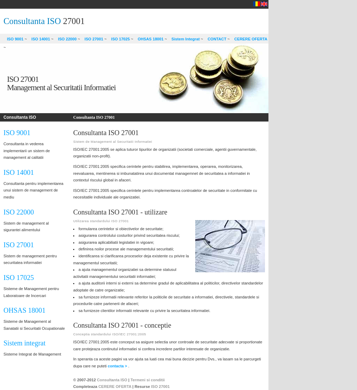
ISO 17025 (120, 39)
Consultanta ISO (32, 21)
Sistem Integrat (186, 39)
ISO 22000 (67, 39)
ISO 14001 (40, 39)
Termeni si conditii (147, 380)
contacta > (118, 366)
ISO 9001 (15, 39)
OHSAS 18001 (151, 39)
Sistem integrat (24, 343)
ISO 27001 (94, 39)
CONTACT (216, 39)
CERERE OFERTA (250, 39)
